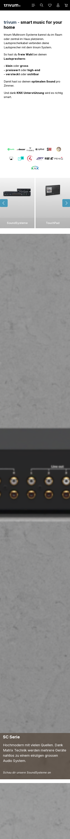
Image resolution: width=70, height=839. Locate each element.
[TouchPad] (52, 203)
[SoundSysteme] (17, 203)
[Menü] (33, 5)
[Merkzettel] (50, 5)
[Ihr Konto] (58, 5)
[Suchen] (41, 5)
